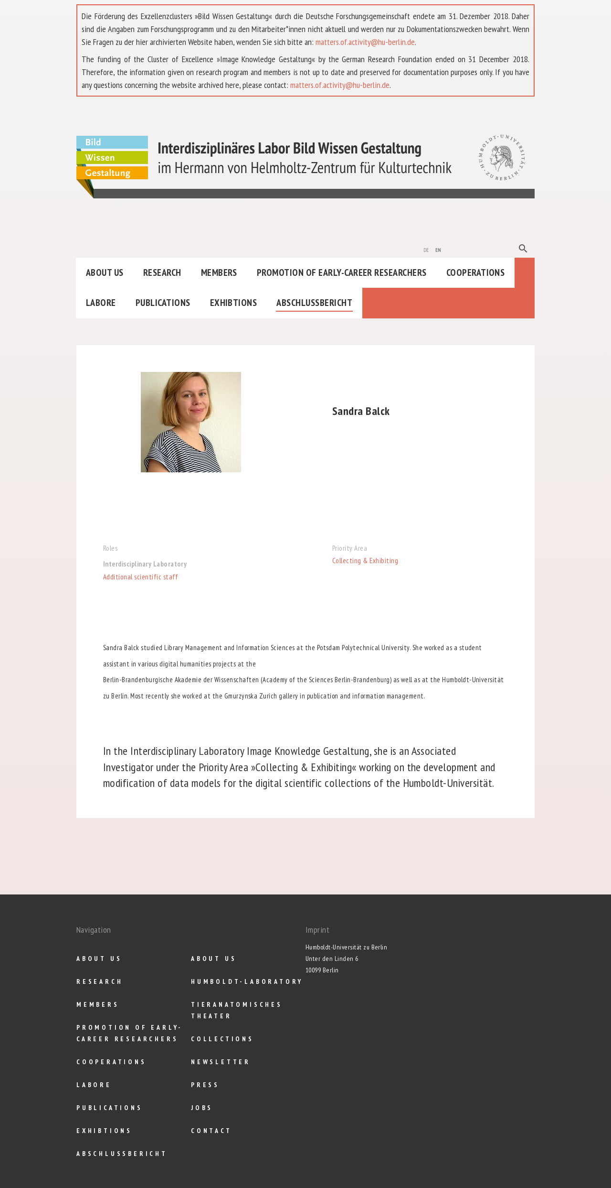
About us (105, 272)
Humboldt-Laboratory (247, 981)
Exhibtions (233, 302)
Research (162, 272)
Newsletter (221, 1061)
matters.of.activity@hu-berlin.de (365, 41)
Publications (163, 302)
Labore (101, 302)
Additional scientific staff (141, 576)
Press (205, 1084)
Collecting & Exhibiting (365, 560)
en (438, 249)
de (426, 249)
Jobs (202, 1107)
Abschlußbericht (314, 302)
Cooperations (475, 272)
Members (219, 272)
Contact (211, 1130)
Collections (222, 1039)
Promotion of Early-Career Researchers (342, 272)
